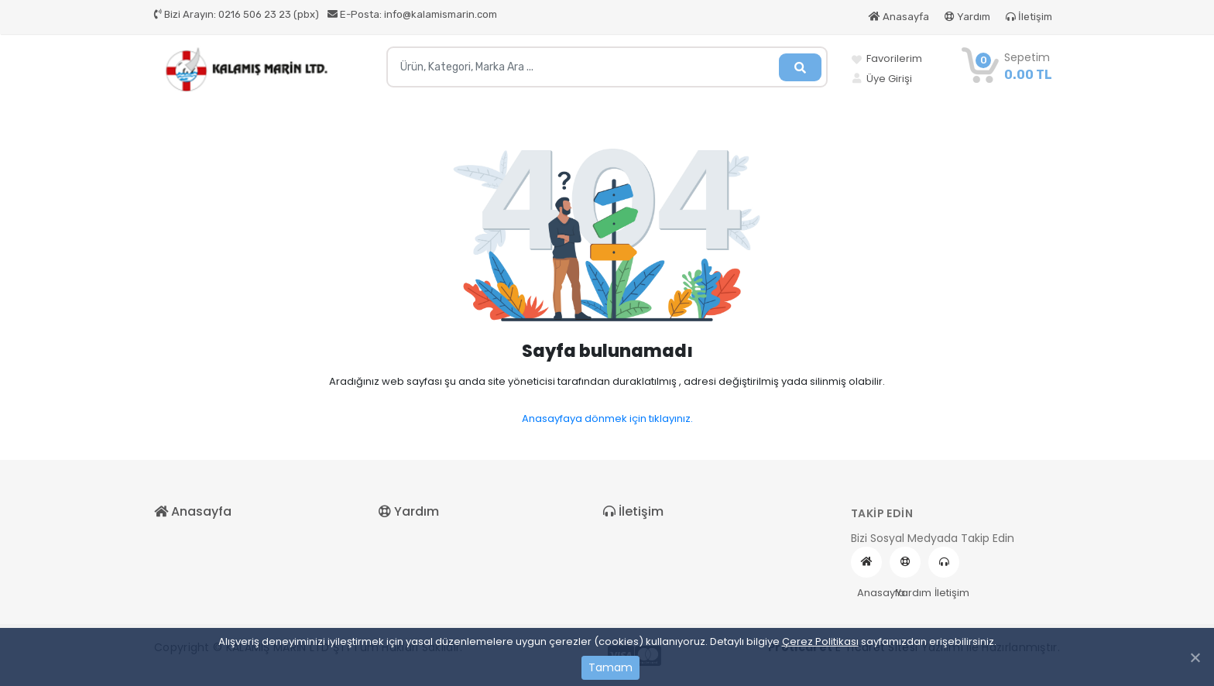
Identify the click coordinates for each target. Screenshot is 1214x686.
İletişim (1029, 16)
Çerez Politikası (820, 641)
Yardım (967, 16)
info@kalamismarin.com (412, 14)
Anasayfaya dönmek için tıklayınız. (607, 418)
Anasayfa (899, 16)
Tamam (610, 667)
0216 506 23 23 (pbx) (236, 14)
